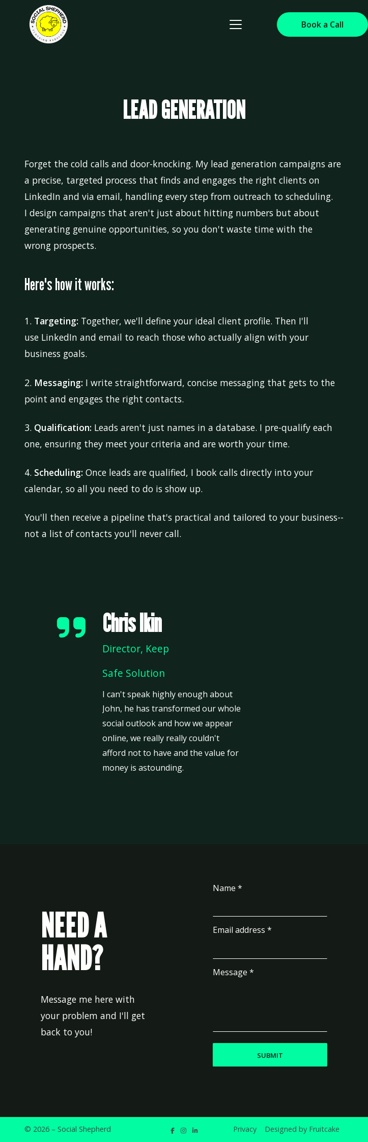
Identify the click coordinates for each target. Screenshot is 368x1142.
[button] (235, 24)
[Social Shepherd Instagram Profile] (183, 1130)
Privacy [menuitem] (245, 1129)
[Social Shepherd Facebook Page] (173, 1130)
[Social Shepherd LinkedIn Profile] (195, 1130)
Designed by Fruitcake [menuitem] (302, 1129)
